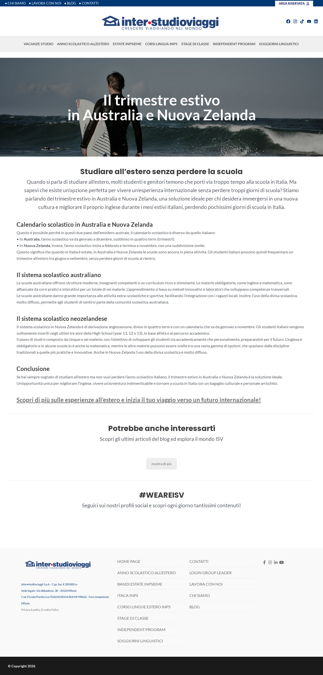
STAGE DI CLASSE (195, 43)
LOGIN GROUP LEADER (210, 572)
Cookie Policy (50, 609)
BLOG (194, 606)
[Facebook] (264, 562)
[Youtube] (281, 562)
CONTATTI (198, 561)
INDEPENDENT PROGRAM (234, 43)
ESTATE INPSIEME (127, 43)
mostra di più (161, 464)
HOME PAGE (128, 561)
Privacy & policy (30, 609)
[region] (161, 107)
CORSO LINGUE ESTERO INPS (143, 606)
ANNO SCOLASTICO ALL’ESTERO (83, 43)
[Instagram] (270, 562)
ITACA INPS (127, 595)
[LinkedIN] (276, 562)
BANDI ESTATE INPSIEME (139, 584)
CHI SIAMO (199, 595)
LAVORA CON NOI (206, 584)
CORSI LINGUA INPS (161, 43)
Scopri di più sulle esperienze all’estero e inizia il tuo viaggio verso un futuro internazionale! (139, 399)
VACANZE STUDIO (39, 43)
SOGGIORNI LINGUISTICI (279, 43)
